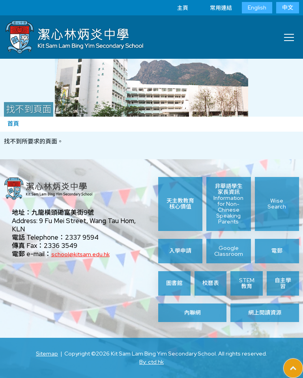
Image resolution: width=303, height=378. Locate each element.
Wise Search (276, 203)
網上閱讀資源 (264, 313)
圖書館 (174, 283)
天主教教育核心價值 (180, 203)
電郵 (276, 250)
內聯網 (192, 313)
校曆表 (210, 283)
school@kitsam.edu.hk (80, 254)
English (257, 7)
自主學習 (283, 283)
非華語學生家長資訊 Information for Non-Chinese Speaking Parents (228, 204)
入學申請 (180, 250)
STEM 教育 (246, 283)
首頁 (13, 124)
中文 (287, 7)
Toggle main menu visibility (289, 35)
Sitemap (47, 353)
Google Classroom (228, 251)
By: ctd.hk (151, 361)
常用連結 (215, 8)
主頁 (176, 8)
